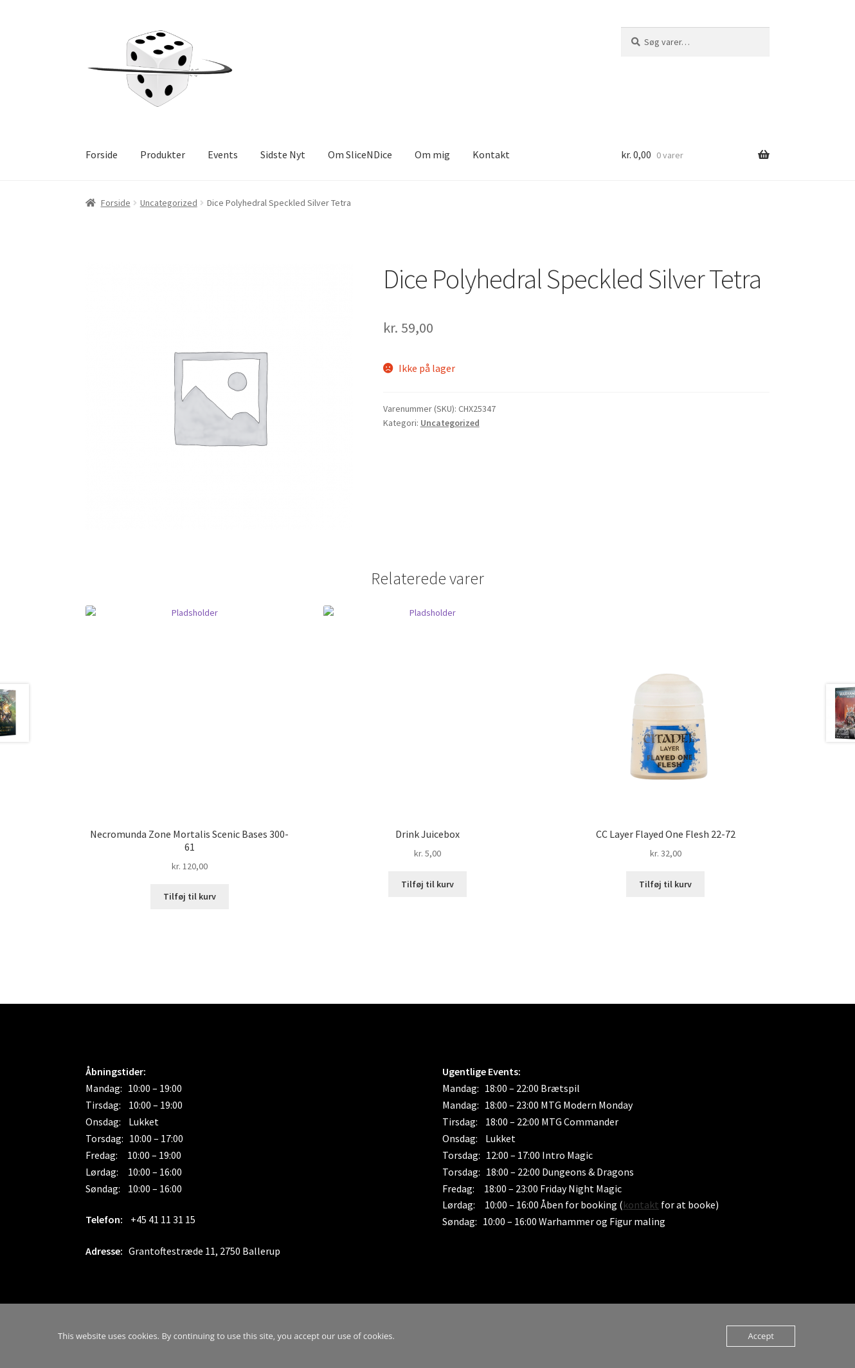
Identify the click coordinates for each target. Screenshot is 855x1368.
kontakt (641, 1204)
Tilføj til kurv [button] (189, 896)
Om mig (432, 154)
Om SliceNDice (360, 154)
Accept (761, 1336)
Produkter (162, 154)
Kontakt (491, 154)
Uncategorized (168, 202)
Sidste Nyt (282, 154)
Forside (102, 154)
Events (223, 154)
